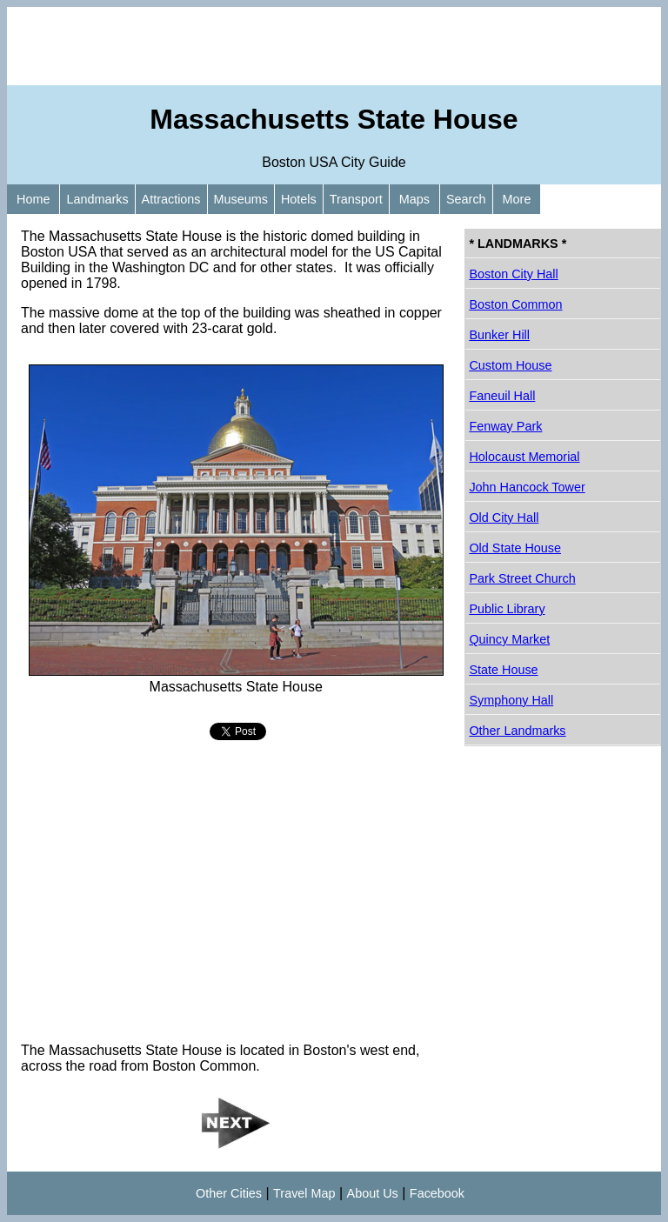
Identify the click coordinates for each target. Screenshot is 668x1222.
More (517, 199)
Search (466, 199)
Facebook (437, 1193)
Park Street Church (522, 578)
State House (503, 670)
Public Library (506, 609)
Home (33, 199)
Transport (356, 199)
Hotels (299, 199)
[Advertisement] (334, 46)
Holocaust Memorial (524, 457)
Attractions (171, 199)
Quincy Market (509, 639)
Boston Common (515, 304)
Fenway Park (505, 426)
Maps (414, 199)
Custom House (510, 365)
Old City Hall (503, 517)
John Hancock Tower (526, 487)
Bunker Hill (499, 335)
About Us (372, 1193)
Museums (241, 199)
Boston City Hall (513, 274)
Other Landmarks (517, 731)
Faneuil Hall (502, 396)
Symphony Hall (511, 700)
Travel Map (304, 1193)
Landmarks (97, 199)
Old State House (515, 548)
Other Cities (229, 1193)
